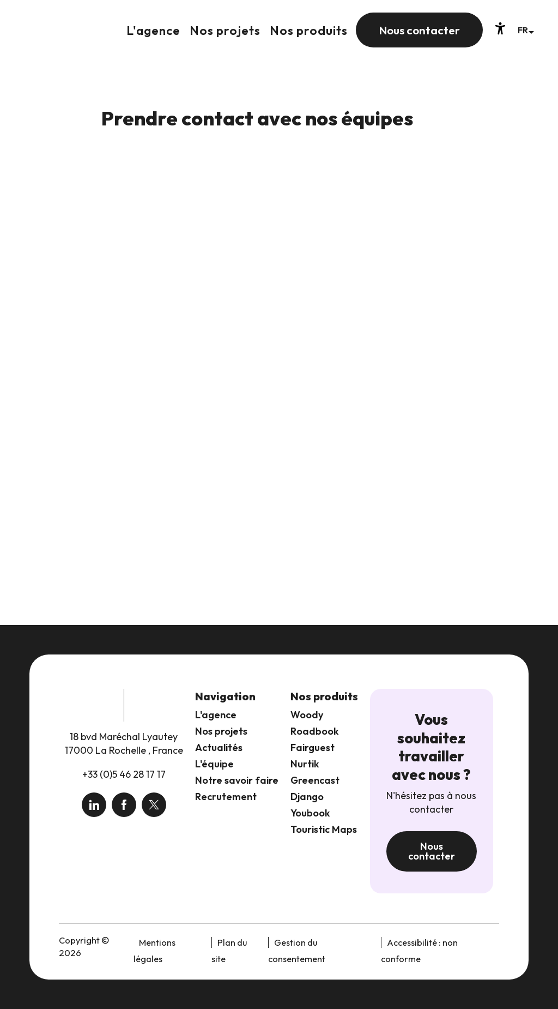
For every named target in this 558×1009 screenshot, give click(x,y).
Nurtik (304, 764)
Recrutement (226, 796)
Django (307, 796)
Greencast (314, 780)
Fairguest (312, 747)
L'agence (215, 714)
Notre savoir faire (236, 780)
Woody (306, 714)
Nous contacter (431, 851)
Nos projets (221, 731)
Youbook (310, 813)
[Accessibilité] (500, 28)
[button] (525, 30)
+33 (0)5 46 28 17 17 (124, 774)
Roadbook (314, 731)
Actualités (218, 747)
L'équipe (214, 764)
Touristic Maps (323, 829)
